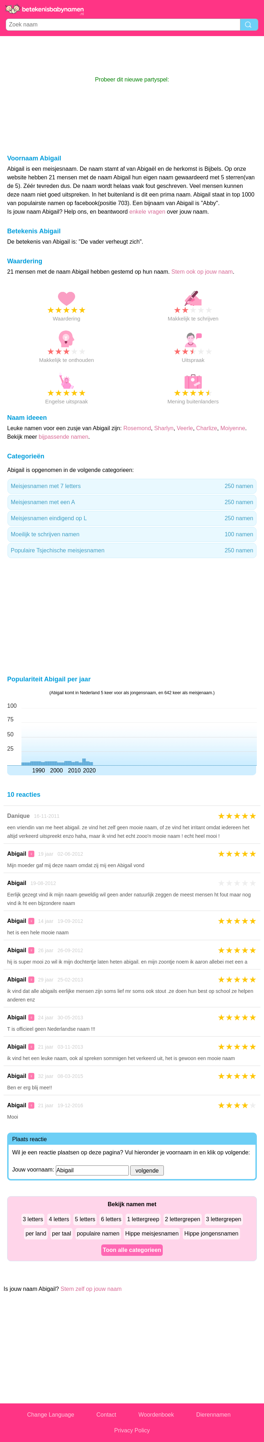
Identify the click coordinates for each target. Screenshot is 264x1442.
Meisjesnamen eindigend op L (132, 518)
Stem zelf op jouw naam (91, 1289)
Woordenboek (156, 1415)
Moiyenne (232, 428)
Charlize (206, 428)
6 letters (111, 1219)
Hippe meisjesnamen (152, 1233)
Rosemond (137, 428)
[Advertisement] (132, 56)
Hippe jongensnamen (211, 1233)
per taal (61, 1233)
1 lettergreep (143, 1219)
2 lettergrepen (182, 1219)
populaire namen (98, 1233)
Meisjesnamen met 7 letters (132, 486)
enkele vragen (147, 212)
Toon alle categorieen (132, 1250)
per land (35, 1233)
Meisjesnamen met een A (132, 502)
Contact (106, 1415)
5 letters (85, 1219)
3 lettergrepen (223, 1219)
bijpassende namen (63, 437)
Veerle (185, 428)
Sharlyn (163, 428)
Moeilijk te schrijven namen (132, 534)
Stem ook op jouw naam (202, 272)
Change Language (50, 1415)
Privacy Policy (132, 1430)
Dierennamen (213, 1415)
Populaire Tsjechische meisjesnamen (132, 550)
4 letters (59, 1219)
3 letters (33, 1219)
